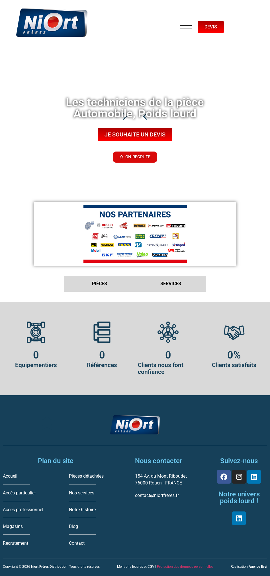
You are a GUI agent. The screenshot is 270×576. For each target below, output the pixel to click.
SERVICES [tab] (170, 283)
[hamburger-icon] (186, 27)
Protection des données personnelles (185, 567)
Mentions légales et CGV (135, 567)
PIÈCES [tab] (99, 283)
